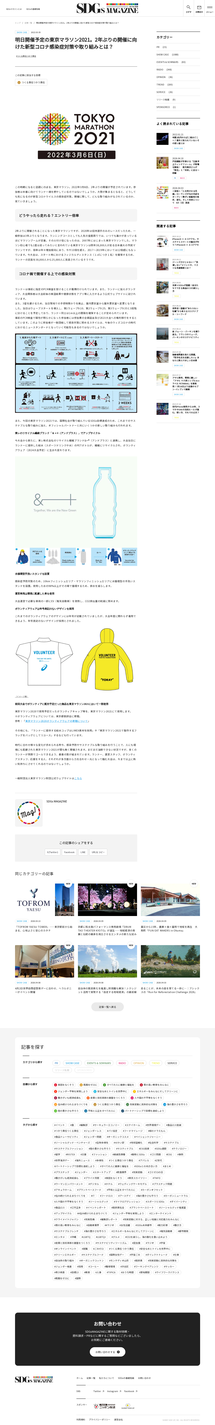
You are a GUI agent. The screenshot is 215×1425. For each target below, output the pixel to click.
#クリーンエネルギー (65, 1254)
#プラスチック (61, 1172)
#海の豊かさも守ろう (147, 1195)
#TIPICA (111, 1272)
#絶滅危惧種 (118, 1154)
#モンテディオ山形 (119, 1260)
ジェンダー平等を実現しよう (71, 1091)
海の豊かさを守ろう (175, 1104)
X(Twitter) (52, 852)
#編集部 (83, 1125)
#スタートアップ (101, 1172)
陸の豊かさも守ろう (66, 1110)
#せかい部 (119, 1142)
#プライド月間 (91, 1178)
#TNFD (156, 1178)
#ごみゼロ (98, 1248)
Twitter (98, 1391)
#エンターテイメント (160, 1213)
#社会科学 (153, 1142)
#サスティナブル (124, 1148)
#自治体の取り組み (64, 1260)
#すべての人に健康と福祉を (114, 1166)
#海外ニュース (82, 1160)
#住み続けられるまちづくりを (69, 1195)
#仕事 (176, 1254)
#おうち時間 (127, 1272)
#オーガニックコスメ (118, 1136)
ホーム (79, 1378)
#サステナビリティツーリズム (111, 1242)
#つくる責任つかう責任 (26, 56)
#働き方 (177, 1225)
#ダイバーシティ (178, 1201)
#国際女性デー (116, 1254)
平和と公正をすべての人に (99, 1110)
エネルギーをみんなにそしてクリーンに (155, 1091)
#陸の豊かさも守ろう (100, 1148)
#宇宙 (162, 1242)
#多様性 (99, 1160)
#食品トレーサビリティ (66, 1136)
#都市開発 (183, 1231)
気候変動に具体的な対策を (141, 1104)
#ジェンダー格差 (63, 1266)
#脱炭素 (138, 1260)
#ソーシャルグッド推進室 (172, 1207)
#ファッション (99, 1154)
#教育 (87, 1272)
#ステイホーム (132, 1125)
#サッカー (169, 1266)
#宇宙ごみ (135, 1254)
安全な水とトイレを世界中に (110, 1091)
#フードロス (106, 1195)
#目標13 (74, 1272)
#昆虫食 (136, 1242)
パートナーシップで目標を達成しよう (142, 1110)
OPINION (165, 77)
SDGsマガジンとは (14, 9)
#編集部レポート (108, 1219)
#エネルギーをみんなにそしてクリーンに (133, 1231)
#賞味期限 (144, 1272)
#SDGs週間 (160, 1148)
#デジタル (94, 1184)
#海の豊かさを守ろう (95, 1231)
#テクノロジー (179, 1148)
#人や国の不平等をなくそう (68, 1201)
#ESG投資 (144, 1148)
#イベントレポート (96, 1207)
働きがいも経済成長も (67, 1097)
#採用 (80, 1266)
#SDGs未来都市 (144, 1225)
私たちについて (106, 1378)
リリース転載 (166, 99)
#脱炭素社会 (117, 1207)
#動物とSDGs (138, 1154)
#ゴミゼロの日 (155, 1172)
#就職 (85, 1248)
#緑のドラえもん (156, 1130)
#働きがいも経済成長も (66, 1178)
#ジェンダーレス (92, 1130)
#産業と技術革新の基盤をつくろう (72, 1242)
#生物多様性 (101, 1142)
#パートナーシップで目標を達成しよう (74, 1166)
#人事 (98, 1272)
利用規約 (80, 1419)
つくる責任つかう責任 (31, 82)
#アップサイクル (63, 1213)
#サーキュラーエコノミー (106, 1125)
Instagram (114, 1391)
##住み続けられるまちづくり (92, 1213)
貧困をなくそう (64, 1084)
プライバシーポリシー (99, 1419)
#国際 (78, 1278)
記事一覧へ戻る (107, 1007)
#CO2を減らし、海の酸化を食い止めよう (146, 1236)
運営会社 (118, 1419)
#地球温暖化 (136, 1142)
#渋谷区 (124, 1266)
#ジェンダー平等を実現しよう (128, 1213)
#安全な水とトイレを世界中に (154, 1248)
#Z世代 (158, 1160)
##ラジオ (109, 1225)
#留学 (57, 1154)
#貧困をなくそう (113, 1178)
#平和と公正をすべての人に (121, 1189)
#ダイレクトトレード (157, 1254)
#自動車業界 (92, 1225)
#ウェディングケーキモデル (132, 1184)
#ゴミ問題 (155, 1154)
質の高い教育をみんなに (154, 1084)
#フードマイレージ (133, 1130)
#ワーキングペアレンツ (146, 1266)
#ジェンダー (81, 1172)
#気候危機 (89, 1219)
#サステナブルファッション (68, 1148)
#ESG (169, 1154)
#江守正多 (75, 1207)
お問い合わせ (144, 1378)
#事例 (180, 1154)
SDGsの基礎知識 (33, 9)
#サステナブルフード (93, 1254)
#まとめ (167, 1166)
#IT (93, 1195)
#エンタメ (59, 1236)
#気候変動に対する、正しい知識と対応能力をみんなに (151, 1219)
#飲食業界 (121, 1172)
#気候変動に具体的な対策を (162, 1260)
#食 (72, 1125)
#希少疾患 (59, 1272)
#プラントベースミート (142, 1207)
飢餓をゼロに (88, 1084)
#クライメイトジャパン (66, 1219)
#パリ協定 (112, 1130)
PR (162, 47)
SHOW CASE (168, 54)
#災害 (83, 1154)
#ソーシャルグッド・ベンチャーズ (72, 1142)
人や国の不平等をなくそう (146, 1097)
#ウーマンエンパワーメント (68, 1184)
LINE (83, 852)
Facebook (69, 852)
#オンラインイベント (65, 1248)
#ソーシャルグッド (98, 1201)
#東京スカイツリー (137, 1178)
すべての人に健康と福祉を (118, 1084)
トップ (18, 22)
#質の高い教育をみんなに (67, 1225)
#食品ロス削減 (173, 1125)
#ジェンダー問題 (92, 1136)
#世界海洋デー (61, 1160)
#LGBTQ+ (101, 1236)
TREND (165, 84)
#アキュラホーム (63, 1189)
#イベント (59, 1125)
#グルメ (116, 1236)
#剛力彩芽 (162, 1225)
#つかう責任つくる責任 (66, 1130)
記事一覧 (28, 22)
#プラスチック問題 (162, 1184)
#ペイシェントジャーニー (147, 1136)
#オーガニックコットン (91, 1260)
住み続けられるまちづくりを (71, 1104)
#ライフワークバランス (167, 1272)
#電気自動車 (166, 1231)
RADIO (164, 69)
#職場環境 (110, 1266)
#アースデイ (124, 1195)
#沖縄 (73, 1236)
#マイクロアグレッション (127, 1201)
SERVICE (165, 92)
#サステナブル (171, 1142)
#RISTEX (70, 1154)
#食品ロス (59, 1207)
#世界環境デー (153, 1125)
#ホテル (109, 1184)
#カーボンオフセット (152, 1189)
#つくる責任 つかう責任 (121, 1248)
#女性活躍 (125, 1225)
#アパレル (144, 1160)
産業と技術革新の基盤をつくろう (106, 1097)
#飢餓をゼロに (61, 1278)
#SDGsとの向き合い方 (145, 1166)
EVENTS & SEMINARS (171, 62)
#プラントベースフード (89, 1189)
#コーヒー (94, 1266)
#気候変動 (137, 1172)
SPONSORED (166, 107)
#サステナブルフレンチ (66, 1231)
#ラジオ (150, 1242)
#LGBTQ (86, 1236)
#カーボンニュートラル (176, 1195)
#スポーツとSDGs (155, 1201)
